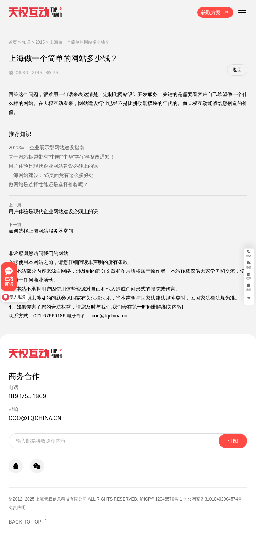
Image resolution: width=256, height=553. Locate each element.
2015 (40, 42)
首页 (13, 42)
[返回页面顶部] (28, 522)
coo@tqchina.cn (109, 316)
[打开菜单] (242, 12)
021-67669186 (49, 316)
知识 (26, 42)
